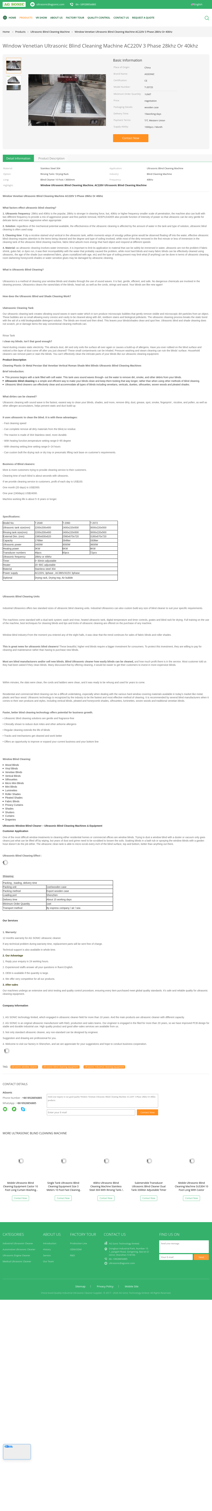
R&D (72, 1255)
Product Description (51, 158)
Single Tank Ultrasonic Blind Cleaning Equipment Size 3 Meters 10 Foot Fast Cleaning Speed (63, 1188)
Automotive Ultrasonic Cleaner (19, 1249)
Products (26, 17)
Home (9, 18)
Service (47, 1255)
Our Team (48, 1261)
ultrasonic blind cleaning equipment (61, 1066)
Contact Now (130, 138)
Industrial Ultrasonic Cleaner (18, 1243)
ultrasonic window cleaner (24, 1066)
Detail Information (18, 158)
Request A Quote (143, 17)
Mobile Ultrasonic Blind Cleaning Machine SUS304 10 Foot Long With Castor (191, 1186)
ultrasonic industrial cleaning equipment (104, 1066)
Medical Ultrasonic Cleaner (17, 1261)
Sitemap (80, 1286)
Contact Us (121, 17)
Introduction (49, 1243)
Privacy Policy (105, 1286)
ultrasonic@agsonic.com (50, 4)
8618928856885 (27, 1103)
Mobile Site (131, 1286)
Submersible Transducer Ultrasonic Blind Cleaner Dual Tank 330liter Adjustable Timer (148, 1186)
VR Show (41, 17)
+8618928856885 (32, 1097)
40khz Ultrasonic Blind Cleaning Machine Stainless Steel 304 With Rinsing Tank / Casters (106, 1188)
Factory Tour (75, 17)
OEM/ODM (76, 1249)
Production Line (78, 1243)
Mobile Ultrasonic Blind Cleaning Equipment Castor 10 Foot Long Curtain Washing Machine (20, 1188)
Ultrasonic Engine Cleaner (16, 1255)
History (47, 1249)
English (198, 4)
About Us (56, 17)
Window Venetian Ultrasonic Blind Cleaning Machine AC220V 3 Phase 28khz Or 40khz (123, 31)
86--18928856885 (86, 4)
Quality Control (98, 17)
